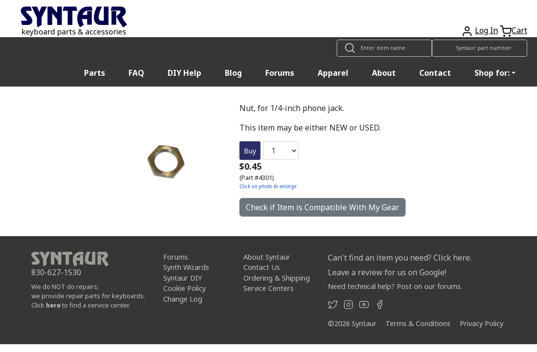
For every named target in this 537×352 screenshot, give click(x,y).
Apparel (333, 72)
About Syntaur (266, 257)
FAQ (136, 72)
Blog (233, 72)
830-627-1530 (56, 272)
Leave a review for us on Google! (387, 272)
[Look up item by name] (384, 48)
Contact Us (261, 267)
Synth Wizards (186, 267)
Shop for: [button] (492, 72)
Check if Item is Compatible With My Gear (322, 207)
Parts (94, 72)
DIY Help (184, 72)
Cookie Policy (184, 288)
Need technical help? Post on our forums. (395, 286)
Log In (486, 30)
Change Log (182, 299)
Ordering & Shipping (276, 278)
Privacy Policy (481, 323)
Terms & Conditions (418, 323)
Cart (519, 30)
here (53, 305)
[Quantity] (281, 150)
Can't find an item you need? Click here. (400, 257)
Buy (250, 150)
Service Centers (268, 288)
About (384, 72)
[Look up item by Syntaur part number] (479, 48)
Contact (435, 72)
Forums (279, 72)
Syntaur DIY (182, 278)
